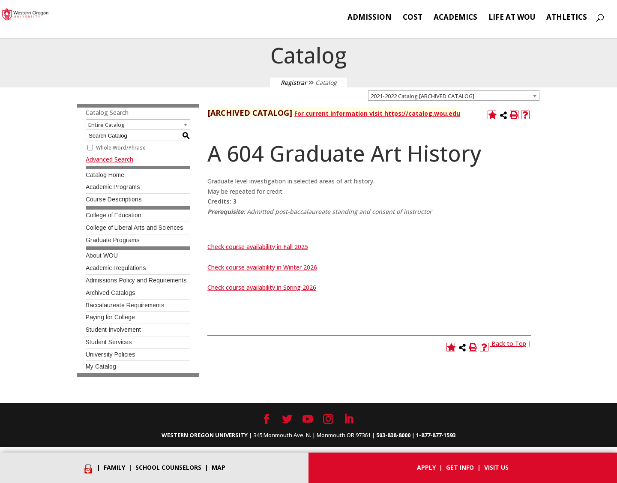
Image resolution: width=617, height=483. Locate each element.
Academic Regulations (116, 267)
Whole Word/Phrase (121, 147)
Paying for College (110, 317)
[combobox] (453, 95)
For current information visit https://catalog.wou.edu (377, 113)
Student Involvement (113, 329)
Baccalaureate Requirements (125, 305)
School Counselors (168, 467)
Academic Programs (113, 186)
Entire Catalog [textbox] (106, 125)
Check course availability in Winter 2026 (262, 267)
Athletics (566, 18)
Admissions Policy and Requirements (136, 280)
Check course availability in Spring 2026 (261, 287)
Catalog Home (105, 174)
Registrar (294, 82)
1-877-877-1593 (435, 435)
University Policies (110, 354)
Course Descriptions (114, 199)
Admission (369, 18)
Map (218, 467)
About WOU (102, 255)
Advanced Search (109, 159)
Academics (455, 18)
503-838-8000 (393, 435)
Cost (412, 18)
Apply (426, 467)
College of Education (113, 215)
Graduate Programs (113, 240)
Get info (460, 467)
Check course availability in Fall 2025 (257, 247)
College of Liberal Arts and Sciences (134, 227)
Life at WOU (511, 18)
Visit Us (496, 467)
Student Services (109, 342)
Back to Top (508, 343)
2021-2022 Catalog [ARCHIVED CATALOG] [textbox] (422, 96)
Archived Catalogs (110, 292)
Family (114, 467)
